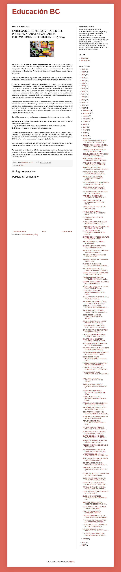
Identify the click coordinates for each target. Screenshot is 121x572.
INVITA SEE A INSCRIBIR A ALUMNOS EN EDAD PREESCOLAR (95, 459)
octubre (85, 116)
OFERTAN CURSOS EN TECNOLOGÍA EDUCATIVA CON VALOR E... (95, 273)
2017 (83, 94)
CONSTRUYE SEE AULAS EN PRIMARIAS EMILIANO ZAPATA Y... (95, 463)
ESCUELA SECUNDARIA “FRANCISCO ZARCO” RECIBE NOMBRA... (95, 155)
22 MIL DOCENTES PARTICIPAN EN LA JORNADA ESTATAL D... (96, 297)
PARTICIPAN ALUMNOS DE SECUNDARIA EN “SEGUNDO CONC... (93, 202)
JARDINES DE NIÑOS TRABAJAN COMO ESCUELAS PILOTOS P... (94, 188)
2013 (83, 105)
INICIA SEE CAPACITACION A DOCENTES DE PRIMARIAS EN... (95, 503)
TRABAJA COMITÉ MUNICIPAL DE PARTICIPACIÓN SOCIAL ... (94, 150)
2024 (83, 75)
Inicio (44, 231)
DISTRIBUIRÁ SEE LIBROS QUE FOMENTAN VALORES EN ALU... (94, 534)
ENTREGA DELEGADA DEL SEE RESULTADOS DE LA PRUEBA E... (95, 483)
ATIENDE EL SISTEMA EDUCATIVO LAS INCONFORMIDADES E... (94, 521)
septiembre (87, 119)
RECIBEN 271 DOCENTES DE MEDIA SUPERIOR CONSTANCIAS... (95, 146)
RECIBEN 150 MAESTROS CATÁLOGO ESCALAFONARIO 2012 (96, 282)
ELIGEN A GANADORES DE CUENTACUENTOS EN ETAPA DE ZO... (95, 497)
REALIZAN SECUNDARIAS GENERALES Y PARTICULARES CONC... (94, 422)
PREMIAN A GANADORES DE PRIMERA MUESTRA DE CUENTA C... (95, 386)
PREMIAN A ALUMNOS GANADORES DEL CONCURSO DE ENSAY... (95, 404)
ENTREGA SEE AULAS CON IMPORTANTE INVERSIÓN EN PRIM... (93, 292)
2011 (83, 542)
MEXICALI (22, 165)
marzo (85, 135)
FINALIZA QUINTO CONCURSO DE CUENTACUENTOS (94, 255)
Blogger (71, 561)
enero (85, 539)
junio (85, 127)
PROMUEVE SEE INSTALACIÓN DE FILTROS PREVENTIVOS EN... (94, 302)
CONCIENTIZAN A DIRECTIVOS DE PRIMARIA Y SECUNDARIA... (94, 322)
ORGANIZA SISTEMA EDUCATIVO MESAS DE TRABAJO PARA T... (94, 335)
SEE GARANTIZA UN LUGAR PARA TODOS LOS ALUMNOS (94, 507)
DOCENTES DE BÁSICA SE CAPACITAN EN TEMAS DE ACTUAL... (93, 316)
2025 (83, 72)
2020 (83, 86)
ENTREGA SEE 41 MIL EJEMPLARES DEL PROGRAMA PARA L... (95, 192)
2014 (83, 102)
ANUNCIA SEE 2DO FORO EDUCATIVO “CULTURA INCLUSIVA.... (96, 251)
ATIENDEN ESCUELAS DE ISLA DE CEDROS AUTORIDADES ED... (94, 141)
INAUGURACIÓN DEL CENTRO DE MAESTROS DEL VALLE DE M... (94, 479)
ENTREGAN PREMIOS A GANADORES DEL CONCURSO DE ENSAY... (95, 353)
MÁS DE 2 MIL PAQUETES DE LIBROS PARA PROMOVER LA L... (95, 287)
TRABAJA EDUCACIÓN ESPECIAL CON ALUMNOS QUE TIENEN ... (94, 488)
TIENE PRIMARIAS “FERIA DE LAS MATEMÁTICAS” (94, 207)
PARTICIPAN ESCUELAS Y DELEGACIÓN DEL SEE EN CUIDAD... (93, 380)
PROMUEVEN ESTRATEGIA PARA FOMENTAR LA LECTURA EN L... (94, 164)
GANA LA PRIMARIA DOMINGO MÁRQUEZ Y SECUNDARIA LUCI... (95, 278)
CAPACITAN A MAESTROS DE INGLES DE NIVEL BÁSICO (95, 492)
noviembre (86, 113)
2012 (83, 108)
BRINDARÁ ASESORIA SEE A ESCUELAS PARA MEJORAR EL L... (95, 306)
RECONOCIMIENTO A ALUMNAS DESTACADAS (93, 242)
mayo (85, 130)
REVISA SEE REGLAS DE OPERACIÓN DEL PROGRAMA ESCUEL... (96, 474)
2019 (83, 88)
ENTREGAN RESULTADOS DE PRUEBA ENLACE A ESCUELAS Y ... (96, 530)
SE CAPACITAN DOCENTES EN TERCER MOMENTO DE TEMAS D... (96, 413)
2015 (83, 100)
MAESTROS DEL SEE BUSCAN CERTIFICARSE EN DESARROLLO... (96, 455)
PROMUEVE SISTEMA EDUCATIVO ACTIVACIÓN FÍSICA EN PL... (94, 408)
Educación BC (36, 11)
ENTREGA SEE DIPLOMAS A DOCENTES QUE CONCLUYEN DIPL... (94, 392)
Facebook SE (85, 60)
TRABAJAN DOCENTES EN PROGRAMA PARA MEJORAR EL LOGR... (94, 398)
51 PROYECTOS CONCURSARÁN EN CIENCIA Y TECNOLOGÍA (95, 417)
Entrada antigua (67, 231)
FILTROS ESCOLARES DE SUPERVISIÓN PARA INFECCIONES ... (96, 373)
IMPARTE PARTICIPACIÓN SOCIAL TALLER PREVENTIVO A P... (94, 246)
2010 (83, 545)
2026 (83, 69)
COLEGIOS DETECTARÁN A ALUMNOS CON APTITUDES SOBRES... (96, 348)
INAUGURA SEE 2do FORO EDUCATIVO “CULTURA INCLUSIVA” (95, 168)
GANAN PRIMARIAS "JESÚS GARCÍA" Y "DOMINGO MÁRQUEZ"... (95, 331)
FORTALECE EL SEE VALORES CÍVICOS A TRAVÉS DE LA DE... (94, 172)
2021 (83, 83)
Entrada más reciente (19, 231)
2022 (83, 80)
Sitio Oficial (84, 58)
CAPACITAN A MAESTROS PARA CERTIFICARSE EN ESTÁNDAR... (95, 326)
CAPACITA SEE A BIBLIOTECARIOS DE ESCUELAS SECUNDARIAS (96, 227)
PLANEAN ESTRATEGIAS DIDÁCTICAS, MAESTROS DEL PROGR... (94, 232)
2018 (83, 91)
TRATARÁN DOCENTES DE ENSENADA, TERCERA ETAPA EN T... (95, 469)
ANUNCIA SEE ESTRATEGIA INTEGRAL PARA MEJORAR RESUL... (93, 178)
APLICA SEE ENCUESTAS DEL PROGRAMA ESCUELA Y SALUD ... (95, 269)
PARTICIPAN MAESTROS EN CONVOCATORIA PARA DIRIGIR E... (95, 264)
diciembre (86, 110)
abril (84, 133)
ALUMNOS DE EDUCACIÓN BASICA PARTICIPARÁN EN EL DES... (95, 222)
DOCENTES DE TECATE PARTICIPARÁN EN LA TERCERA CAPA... (94, 358)
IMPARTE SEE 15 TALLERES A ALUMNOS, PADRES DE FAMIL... (94, 340)
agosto (85, 121)
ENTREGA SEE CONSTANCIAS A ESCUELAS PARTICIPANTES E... (94, 450)
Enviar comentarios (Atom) (29, 235)
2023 (83, 77)
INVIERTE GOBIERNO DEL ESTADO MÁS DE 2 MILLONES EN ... (95, 441)
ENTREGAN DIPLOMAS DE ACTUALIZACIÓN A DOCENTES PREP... (94, 212)
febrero (85, 138)
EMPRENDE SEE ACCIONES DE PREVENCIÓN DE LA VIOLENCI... (95, 437)
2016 (83, 97)
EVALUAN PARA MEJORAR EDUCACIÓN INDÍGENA (92, 512)
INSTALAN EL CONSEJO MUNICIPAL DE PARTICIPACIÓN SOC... (95, 344)
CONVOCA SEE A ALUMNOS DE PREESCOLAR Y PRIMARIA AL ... (94, 428)
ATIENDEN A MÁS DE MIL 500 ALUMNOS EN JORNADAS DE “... (95, 197)
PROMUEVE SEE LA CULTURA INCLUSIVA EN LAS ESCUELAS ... (95, 311)
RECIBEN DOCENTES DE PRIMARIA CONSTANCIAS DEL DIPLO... (95, 364)
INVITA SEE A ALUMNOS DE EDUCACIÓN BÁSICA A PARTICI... (95, 159)
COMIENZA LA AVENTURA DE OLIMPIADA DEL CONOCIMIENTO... (95, 368)
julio (84, 124)
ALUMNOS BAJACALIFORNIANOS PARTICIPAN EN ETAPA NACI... (94, 432)
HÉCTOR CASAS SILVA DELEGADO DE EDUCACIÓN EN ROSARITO (96, 183)
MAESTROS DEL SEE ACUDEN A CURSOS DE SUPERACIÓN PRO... (95, 516)
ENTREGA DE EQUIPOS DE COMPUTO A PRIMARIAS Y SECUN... (96, 238)
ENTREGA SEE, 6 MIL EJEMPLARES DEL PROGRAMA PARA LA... (95, 525)
